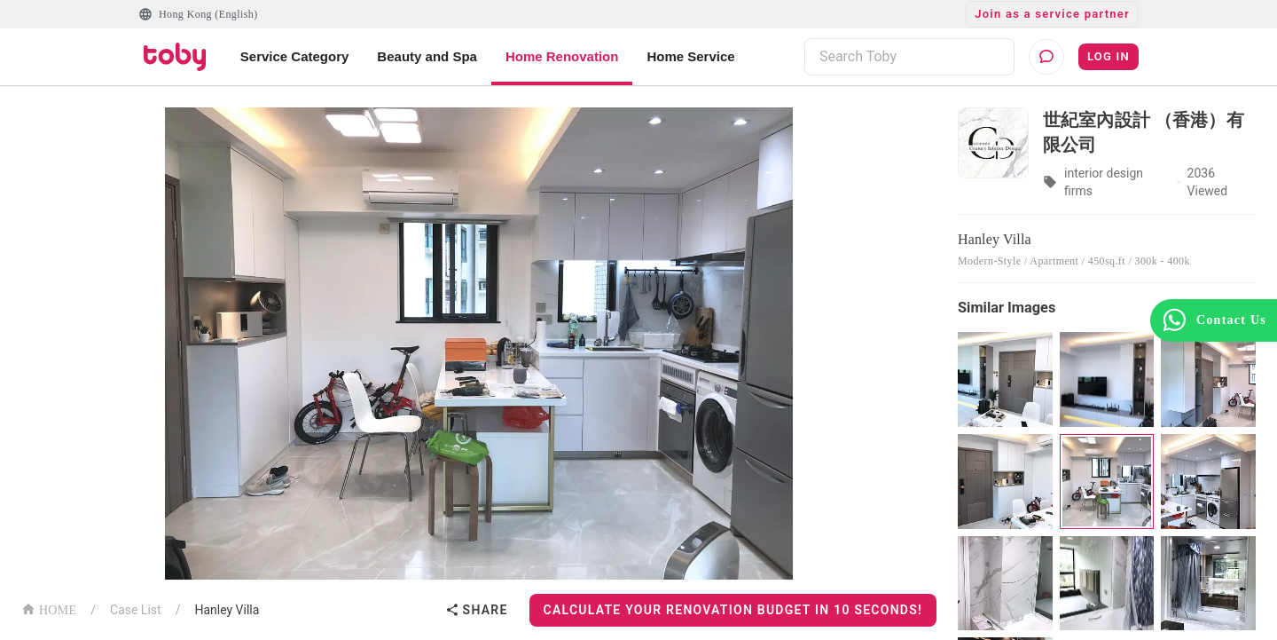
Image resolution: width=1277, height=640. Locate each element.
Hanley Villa (226, 610)
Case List (135, 610)
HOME (48, 608)
